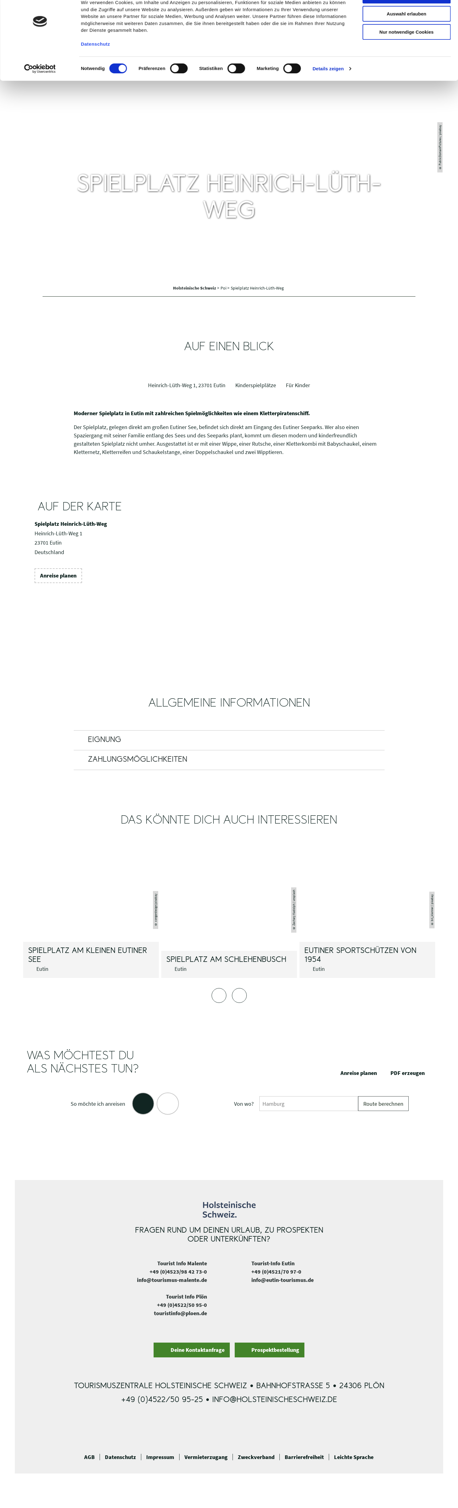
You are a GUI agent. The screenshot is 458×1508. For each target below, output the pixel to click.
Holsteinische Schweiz (195, 288)
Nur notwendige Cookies (406, 51)
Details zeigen (328, 88)
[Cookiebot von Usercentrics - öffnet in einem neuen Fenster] (40, 88)
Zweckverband (256, 1457)
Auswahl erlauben (406, 33)
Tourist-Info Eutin (273, 1263)
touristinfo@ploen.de (180, 1313)
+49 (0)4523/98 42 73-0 (178, 1271)
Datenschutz (120, 1457)
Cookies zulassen (406, 15)
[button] (58, 575)
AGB (89, 1457)
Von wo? (244, 1103)
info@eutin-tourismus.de (282, 1279)
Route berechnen (383, 1103)
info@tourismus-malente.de (172, 1279)
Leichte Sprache (353, 1457)
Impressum (160, 1457)
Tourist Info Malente (182, 1263)
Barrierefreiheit (304, 1457)
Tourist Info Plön (186, 1296)
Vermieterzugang (206, 1457)
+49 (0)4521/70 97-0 (276, 1271)
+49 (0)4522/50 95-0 (182, 1304)
